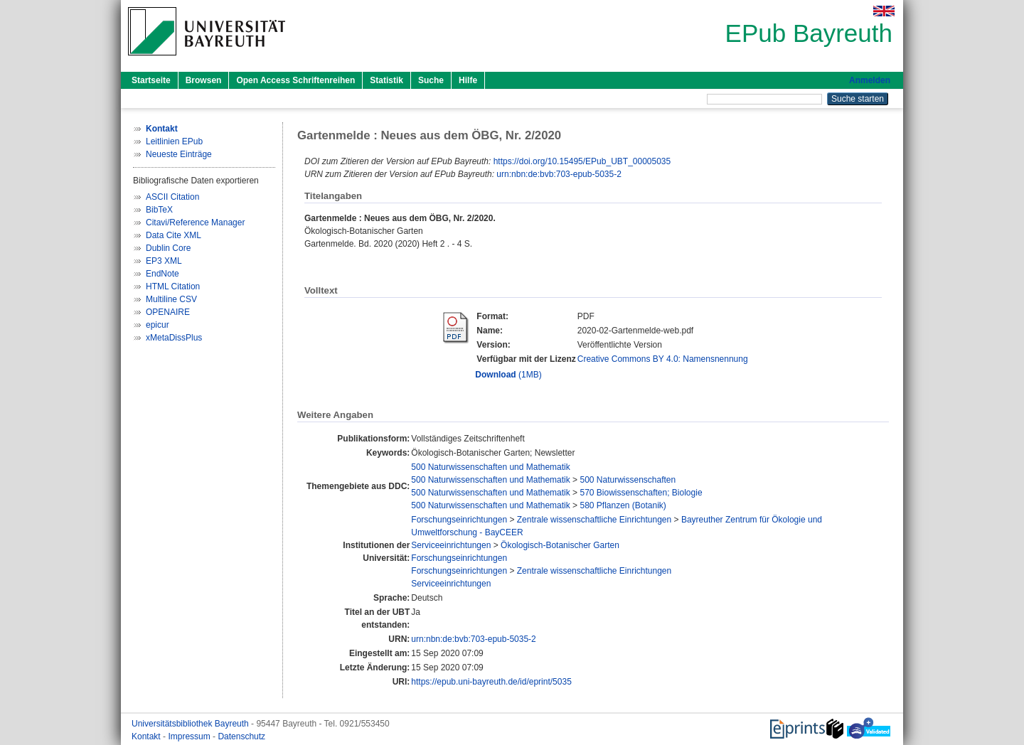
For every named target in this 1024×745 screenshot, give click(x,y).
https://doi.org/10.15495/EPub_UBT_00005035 (582, 161)
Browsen (204, 80)
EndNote (162, 274)
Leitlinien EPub (174, 141)
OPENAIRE (168, 312)
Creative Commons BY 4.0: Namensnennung (662, 359)
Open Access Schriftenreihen (295, 80)
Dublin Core (168, 248)
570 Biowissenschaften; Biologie (641, 493)
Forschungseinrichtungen (459, 520)
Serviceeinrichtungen (451, 545)
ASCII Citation (172, 197)
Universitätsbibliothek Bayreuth (191, 724)
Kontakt (147, 736)
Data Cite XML (173, 235)
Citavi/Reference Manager (195, 222)
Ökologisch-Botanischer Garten (560, 545)
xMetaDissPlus (174, 338)
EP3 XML (164, 261)
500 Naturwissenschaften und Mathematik (490, 467)
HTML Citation (173, 286)
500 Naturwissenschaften (628, 480)
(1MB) (508, 375)
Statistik (386, 80)
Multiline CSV (171, 299)
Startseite (151, 80)
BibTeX (159, 210)
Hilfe (468, 80)
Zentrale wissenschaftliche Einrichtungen (594, 520)
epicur (157, 325)
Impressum (190, 736)
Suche (431, 80)
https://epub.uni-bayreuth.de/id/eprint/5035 (491, 682)
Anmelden (869, 80)
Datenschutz (241, 736)
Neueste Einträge (179, 154)
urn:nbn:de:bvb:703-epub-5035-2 (558, 174)
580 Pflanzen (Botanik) (623, 505)
